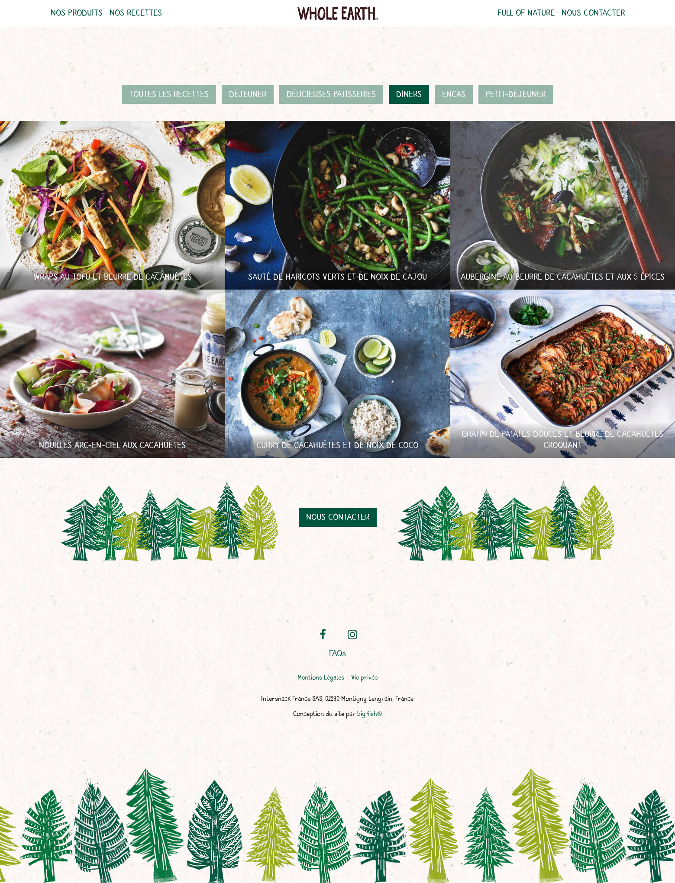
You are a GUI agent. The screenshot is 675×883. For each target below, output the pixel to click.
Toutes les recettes (169, 94)
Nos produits (77, 13)
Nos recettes (136, 13)
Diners (409, 94)
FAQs (337, 654)
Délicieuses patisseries (331, 94)
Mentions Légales (320, 678)
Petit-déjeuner (516, 94)
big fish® (369, 714)
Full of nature (526, 13)
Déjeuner (247, 94)
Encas (453, 94)
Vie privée (364, 678)
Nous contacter (593, 13)
